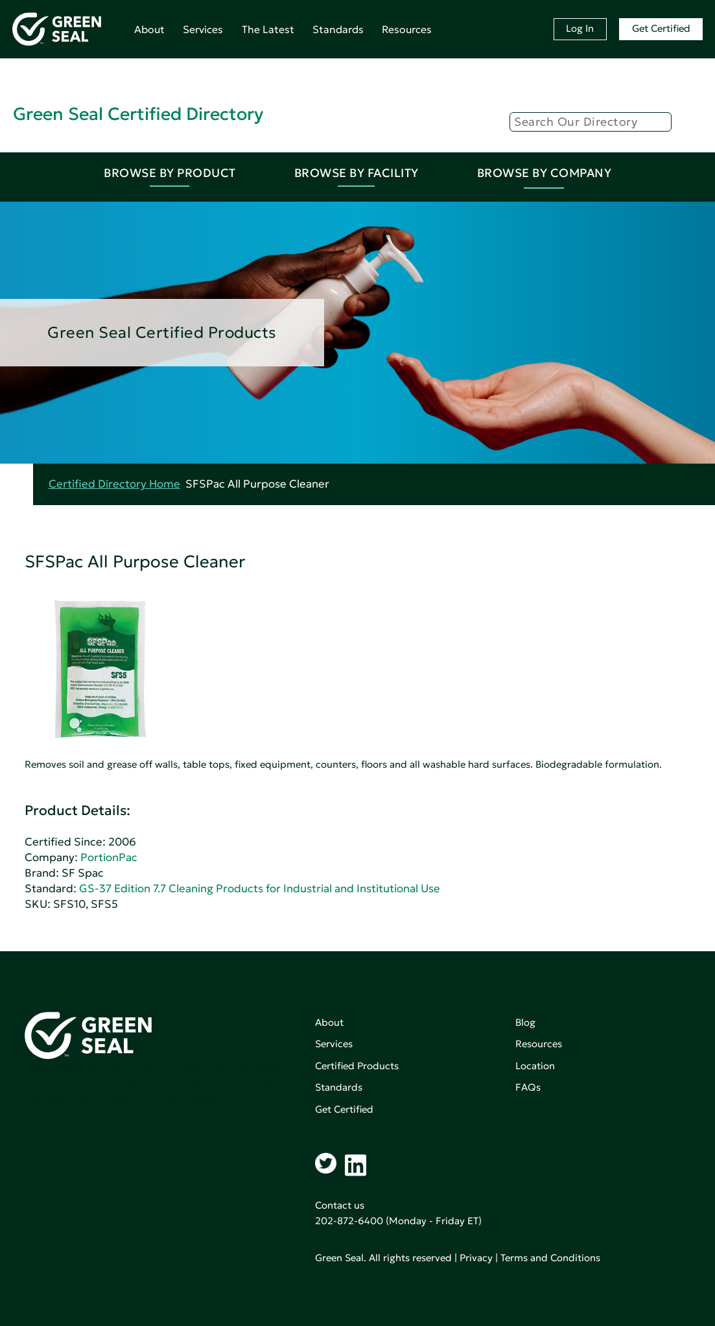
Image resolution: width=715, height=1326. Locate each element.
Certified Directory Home (114, 484)
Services (203, 29)
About (149, 29)
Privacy (476, 1257)
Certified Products (357, 1066)
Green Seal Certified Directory (138, 113)
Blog (525, 1022)
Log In (580, 28)
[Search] (591, 122)
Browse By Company (544, 172)
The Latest (268, 29)
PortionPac (108, 857)
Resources (407, 29)
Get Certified (661, 28)
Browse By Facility (356, 172)
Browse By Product (170, 172)
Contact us (339, 1205)
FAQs (528, 1087)
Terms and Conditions (550, 1257)
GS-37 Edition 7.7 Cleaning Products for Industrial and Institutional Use (259, 888)
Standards (338, 29)
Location (535, 1066)
